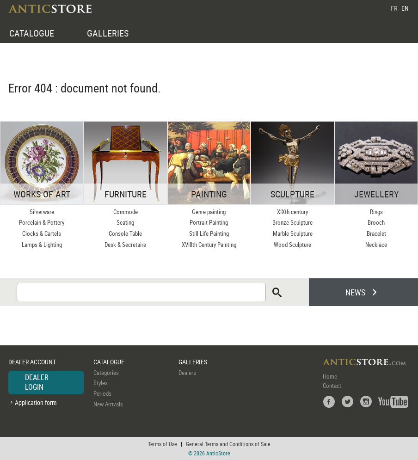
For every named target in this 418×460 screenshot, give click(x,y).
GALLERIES (108, 33)
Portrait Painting (209, 222)
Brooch (376, 222)
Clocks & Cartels (41, 233)
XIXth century (292, 212)
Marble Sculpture (293, 233)
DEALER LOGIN (37, 382)
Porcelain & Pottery (41, 222)
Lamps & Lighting (42, 244)
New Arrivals (108, 404)
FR (394, 8)
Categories (106, 372)
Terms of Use (162, 444)
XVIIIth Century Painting (209, 244)
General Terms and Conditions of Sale (228, 444)
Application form (36, 402)
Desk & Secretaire (125, 244)
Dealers (187, 372)
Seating (125, 222)
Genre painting (209, 212)
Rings (376, 212)
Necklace (376, 244)
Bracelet (376, 233)
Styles (100, 383)
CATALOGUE (31, 33)
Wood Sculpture (292, 244)
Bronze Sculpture (292, 222)
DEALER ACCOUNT (32, 361)
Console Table (125, 233)
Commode (125, 212)
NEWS (355, 292)
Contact (332, 385)
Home (330, 376)
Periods (102, 393)
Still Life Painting (209, 233)
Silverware (42, 212)
